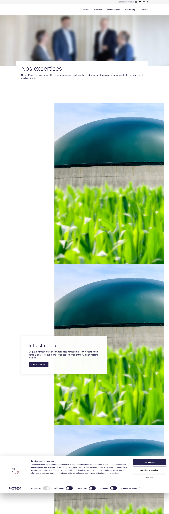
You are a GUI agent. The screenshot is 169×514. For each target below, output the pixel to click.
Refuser (149, 499)
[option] (148, 2)
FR (144, 2)
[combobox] (144, 2)
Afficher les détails (129, 509)
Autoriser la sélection (149, 491)
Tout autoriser (149, 483)
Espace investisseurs (126, 2)
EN (148, 2)
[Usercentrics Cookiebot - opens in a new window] (15, 509)
